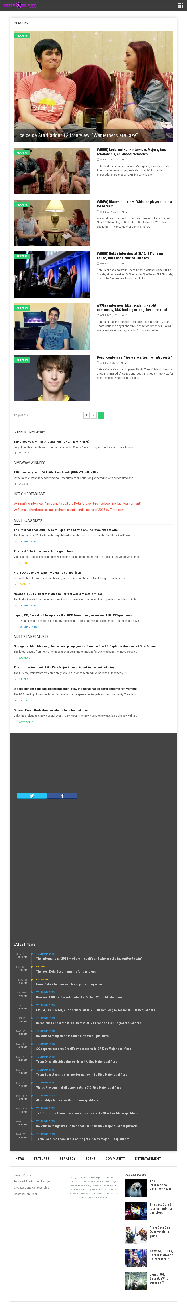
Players (22, 35)
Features (41, 1158)
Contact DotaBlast (25, 1194)
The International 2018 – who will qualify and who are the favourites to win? (66, 530)
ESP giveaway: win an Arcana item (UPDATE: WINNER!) (51, 441)
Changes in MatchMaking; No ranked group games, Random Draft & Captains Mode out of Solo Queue (85, 646)
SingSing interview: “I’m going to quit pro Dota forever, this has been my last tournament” (77, 503)
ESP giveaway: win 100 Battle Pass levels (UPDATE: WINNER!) (56, 472)
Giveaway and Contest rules (31, 1187)
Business (24, 657)
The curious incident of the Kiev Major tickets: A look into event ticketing (64, 667)
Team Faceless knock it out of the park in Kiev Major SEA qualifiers (82, 1139)
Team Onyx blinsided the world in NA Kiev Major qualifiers (76, 1062)
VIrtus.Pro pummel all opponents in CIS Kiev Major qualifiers (78, 1087)
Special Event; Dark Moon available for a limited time (51, 710)
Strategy (67, 1158)
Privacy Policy (22, 1175)
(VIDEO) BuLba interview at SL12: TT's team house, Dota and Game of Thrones (130, 255)
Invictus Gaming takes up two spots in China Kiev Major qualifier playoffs (87, 1126)
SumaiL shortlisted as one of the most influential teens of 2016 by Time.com (69, 510)
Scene (90, 1158)
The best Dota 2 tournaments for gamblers (43, 551)
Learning (24, 584)
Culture (23, 700)
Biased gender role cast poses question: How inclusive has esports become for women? (75, 688)
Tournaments (27, 541)
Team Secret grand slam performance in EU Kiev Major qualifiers (81, 1075)
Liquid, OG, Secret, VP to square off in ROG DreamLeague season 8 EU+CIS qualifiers (73, 615)
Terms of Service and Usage (32, 1181)
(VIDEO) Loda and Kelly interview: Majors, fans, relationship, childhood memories (132, 152)
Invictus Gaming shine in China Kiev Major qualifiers (72, 1036)
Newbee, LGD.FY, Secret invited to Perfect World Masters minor (58, 594)
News (19, 1158)
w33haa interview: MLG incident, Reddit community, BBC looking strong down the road (132, 307)
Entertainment (148, 1158)
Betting (23, 563)
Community (25, 721)
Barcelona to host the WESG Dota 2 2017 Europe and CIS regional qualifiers (88, 1023)
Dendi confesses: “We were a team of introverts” (134, 357)
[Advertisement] (93, 764)
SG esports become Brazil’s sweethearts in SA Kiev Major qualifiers (83, 1049)
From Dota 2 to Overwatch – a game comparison (47, 572)
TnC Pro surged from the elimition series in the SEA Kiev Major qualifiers (87, 1113)
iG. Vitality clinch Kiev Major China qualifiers (67, 1100)
